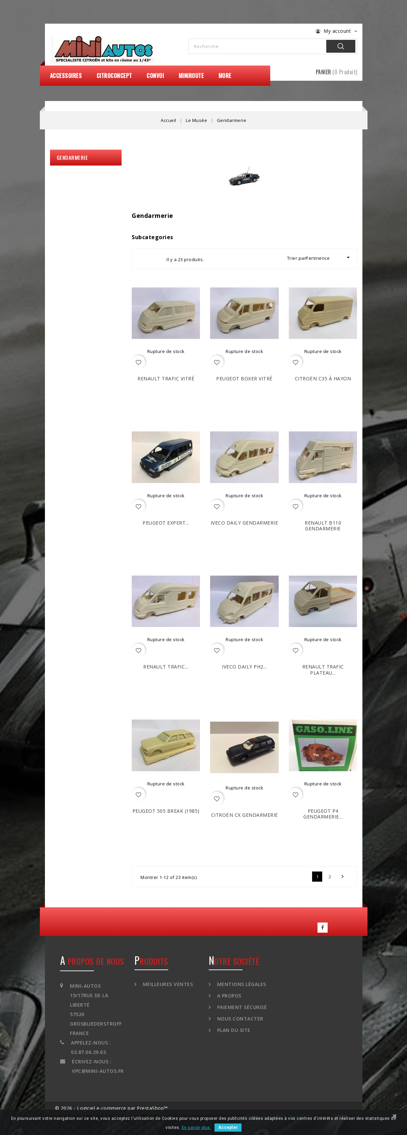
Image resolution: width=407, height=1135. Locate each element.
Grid (143, 258)
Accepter (228, 1127)
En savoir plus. (196, 1127)
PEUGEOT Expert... (166, 523)
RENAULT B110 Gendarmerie (323, 526)
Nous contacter (239, 1018)
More (225, 76)
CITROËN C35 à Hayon (323, 378)
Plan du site (233, 1030)
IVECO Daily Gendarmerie (244, 523)
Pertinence (329, 257)
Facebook (322, 928)
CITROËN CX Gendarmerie (244, 815)
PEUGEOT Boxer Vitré (244, 378)
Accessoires (66, 76)
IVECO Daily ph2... (244, 666)
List (155, 258)
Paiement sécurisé (241, 1007)
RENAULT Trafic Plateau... (323, 669)
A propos (228, 995)
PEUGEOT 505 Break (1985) (166, 811)
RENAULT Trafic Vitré (165, 378)
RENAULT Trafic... (165, 666)
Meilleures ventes (167, 984)
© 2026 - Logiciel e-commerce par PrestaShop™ (111, 1108)
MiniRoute (191, 76)
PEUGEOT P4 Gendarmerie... (322, 814)
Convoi (155, 76)
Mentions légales (240, 984)
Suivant (342, 877)
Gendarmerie (72, 157)
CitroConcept (114, 76)
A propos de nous (92, 961)
